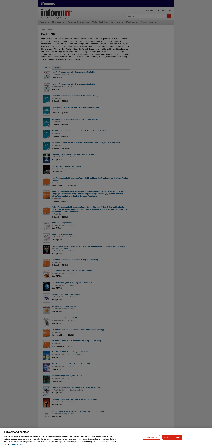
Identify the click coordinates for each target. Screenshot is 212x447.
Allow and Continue (172, 441)
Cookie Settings (151, 441)
